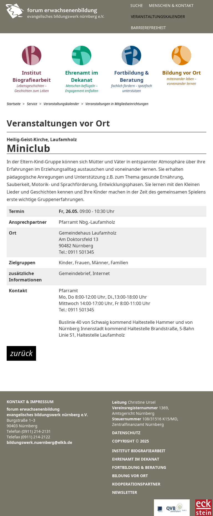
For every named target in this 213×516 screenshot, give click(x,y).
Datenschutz (126, 432)
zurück (21, 353)
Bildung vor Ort (130, 475)
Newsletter (124, 492)
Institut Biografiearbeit (138, 450)
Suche (136, 5)
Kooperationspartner (136, 484)
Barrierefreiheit (148, 27)
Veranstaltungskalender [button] (158, 16)
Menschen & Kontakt (171, 5)
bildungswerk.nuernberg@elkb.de (39, 442)
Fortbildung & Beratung (139, 467)
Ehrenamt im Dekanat (135, 459)
